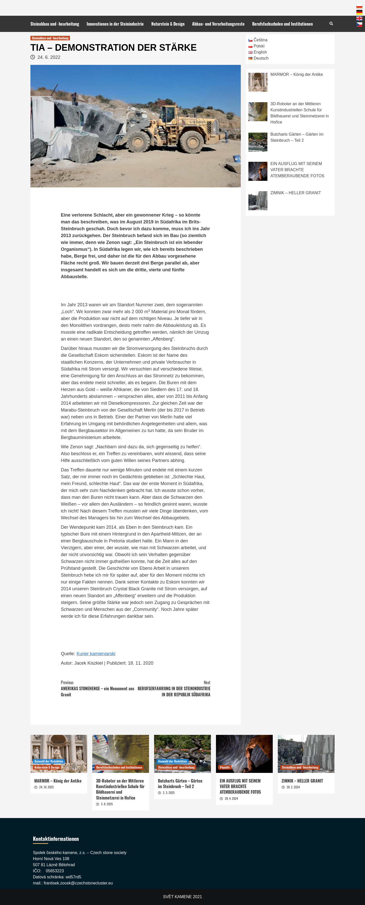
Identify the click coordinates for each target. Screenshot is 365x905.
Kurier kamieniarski (96, 653)
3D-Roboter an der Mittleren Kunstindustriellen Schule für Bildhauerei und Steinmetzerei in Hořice (120, 789)
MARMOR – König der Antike (58, 781)
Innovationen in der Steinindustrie (115, 24)
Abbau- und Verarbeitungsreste (218, 24)
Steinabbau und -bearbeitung (54, 24)
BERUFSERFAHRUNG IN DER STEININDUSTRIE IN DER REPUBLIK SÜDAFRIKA (173, 688)
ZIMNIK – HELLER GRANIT (302, 781)
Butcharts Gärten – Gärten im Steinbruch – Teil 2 (180, 783)
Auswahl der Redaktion (48, 761)
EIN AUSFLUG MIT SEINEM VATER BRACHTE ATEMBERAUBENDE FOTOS (240, 786)
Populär (225, 767)
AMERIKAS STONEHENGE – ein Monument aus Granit (98, 688)
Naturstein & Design (168, 24)
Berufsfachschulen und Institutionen (282, 24)
